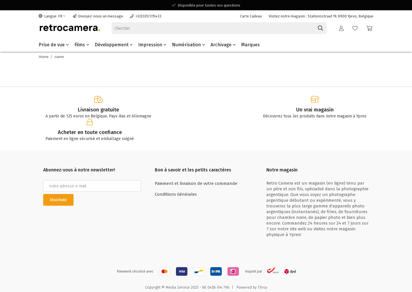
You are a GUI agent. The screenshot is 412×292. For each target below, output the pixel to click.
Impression (152, 44)
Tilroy (262, 287)
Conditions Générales (176, 194)
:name (59, 57)
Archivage (223, 44)
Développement (113, 44)
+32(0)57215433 (145, 16)
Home (44, 57)
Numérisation (188, 44)
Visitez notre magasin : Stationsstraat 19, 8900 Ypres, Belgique (321, 16)
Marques (250, 44)
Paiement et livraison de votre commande (196, 183)
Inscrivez (58, 199)
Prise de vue (54, 44)
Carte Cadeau (251, 16)
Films (81, 44)
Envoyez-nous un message (98, 16)
